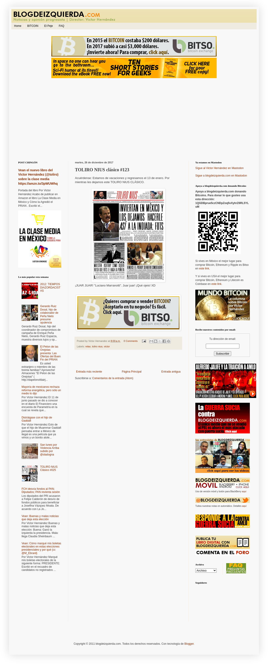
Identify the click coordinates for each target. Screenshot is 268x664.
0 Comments (131, 341)
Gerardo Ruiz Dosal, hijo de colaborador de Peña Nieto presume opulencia (49, 314)
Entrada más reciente (89, 371)
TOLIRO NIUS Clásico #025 (48, 468)
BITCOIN (32, 25)
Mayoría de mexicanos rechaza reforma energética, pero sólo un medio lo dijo (41, 390)
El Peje (48, 25)
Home (17, 25)
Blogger (189, 643)
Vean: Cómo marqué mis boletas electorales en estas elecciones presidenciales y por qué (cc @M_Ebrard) (41, 548)
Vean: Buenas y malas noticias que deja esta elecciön (40, 518)
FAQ (61, 25)
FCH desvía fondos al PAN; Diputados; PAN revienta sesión (41, 490)
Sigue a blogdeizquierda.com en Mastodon (221, 175)
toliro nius (97, 346)
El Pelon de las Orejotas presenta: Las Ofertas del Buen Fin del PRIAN (50, 353)
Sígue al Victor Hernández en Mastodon (219, 168)
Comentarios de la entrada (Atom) (112, 378)
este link (204, 268)
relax (88, 346)
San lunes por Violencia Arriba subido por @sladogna (49, 449)
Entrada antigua (171, 371)
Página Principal (131, 371)
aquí (244, 491)
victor (107, 346)
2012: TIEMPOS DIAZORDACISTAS (50, 287)
